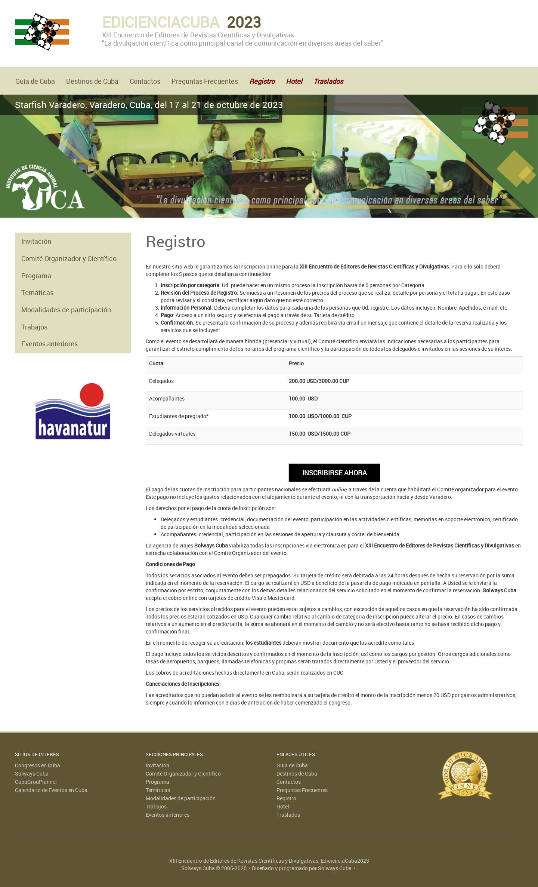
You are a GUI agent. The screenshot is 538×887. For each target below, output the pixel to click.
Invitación (36, 241)
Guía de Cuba (35, 81)
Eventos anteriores (49, 343)
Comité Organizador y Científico (69, 258)
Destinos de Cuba (92, 81)
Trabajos (34, 326)
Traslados (288, 814)
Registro (286, 798)
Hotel (282, 806)
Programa (36, 275)
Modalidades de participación (66, 309)
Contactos (145, 81)
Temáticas (37, 292)
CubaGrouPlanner (36, 781)
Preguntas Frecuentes (204, 81)
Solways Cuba (32, 773)
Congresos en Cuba (37, 765)
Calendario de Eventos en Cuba (51, 790)
